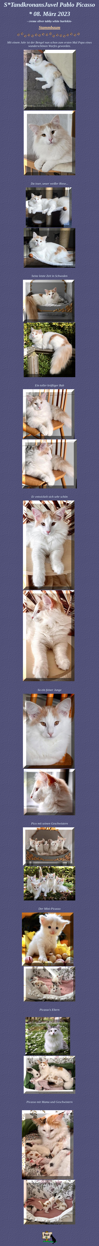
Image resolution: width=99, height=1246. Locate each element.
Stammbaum (49, 27)
